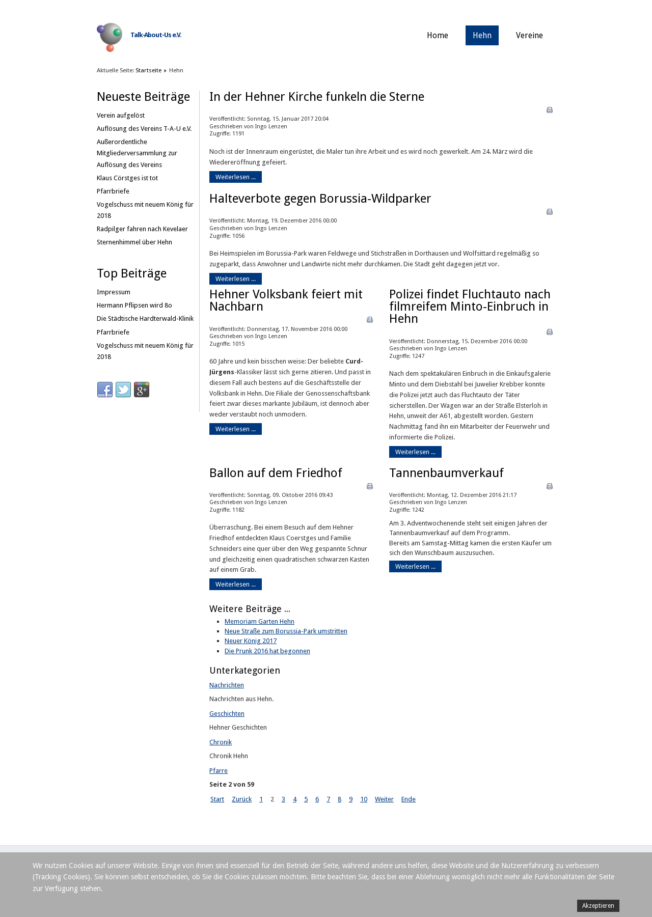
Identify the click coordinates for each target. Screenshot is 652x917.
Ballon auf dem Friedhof (275, 473)
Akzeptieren (598, 905)
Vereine (529, 35)
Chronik (220, 742)
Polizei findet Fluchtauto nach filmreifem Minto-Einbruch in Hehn (470, 306)
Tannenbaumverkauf (446, 473)
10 (363, 799)
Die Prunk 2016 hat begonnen (267, 651)
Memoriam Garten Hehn (259, 621)
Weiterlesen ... (235, 177)
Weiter (384, 799)
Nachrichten (226, 685)
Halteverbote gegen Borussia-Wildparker (320, 198)
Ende (408, 799)
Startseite (148, 70)
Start (217, 799)
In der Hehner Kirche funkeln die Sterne (316, 97)
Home (437, 35)
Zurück (242, 799)
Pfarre (218, 770)
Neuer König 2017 (251, 641)
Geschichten (226, 713)
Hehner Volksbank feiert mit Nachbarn (286, 300)
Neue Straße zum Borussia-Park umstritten (286, 631)
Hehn (482, 35)
